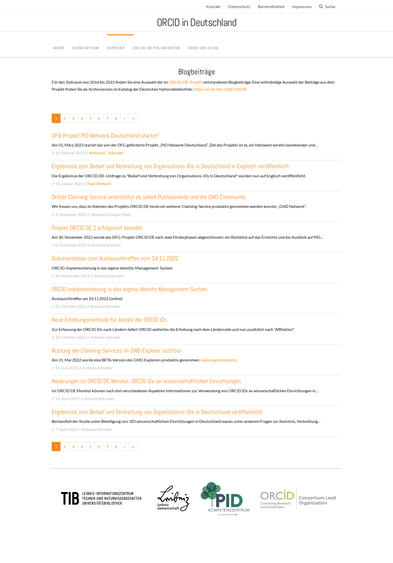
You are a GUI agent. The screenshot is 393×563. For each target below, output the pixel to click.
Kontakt (213, 6)
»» (133, 118)
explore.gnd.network (218, 359)
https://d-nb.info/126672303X (220, 89)
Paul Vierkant (99, 183)
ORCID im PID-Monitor (156, 48)
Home (59, 48)
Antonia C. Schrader (106, 152)
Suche (330, 6)
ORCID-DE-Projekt (186, 82)
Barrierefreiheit (271, 6)
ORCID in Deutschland (196, 22)
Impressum (302, 6)
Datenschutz (239, 6)
